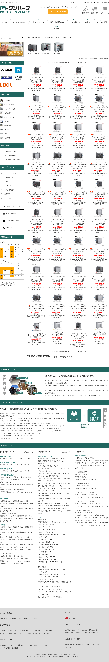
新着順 (106, 58)
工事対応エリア (35, 645)
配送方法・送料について (89, 630)
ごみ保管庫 (36, 630)
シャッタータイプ (25, 630)
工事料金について (38, 21)
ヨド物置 (34, 618)
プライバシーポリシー (91, 632)
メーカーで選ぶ (36, 37)
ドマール (57, 53)
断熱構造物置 (13, 633)
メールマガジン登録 (93, 644)
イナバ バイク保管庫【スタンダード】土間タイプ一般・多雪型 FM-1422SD (36, 335)
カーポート (3, 633)
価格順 (100, 58)
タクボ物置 (12, 618)
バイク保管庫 (45, 53)
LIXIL (20, 618)
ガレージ (23, 633)
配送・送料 (94, 12)
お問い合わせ (105, 12)
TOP (28, 37)
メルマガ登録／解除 (103, 2)
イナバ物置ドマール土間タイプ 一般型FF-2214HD (57, 334)
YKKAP (26, 618)
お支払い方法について (72, 630)
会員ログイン (75, 2)
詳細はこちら (28, 452)
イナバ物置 (3, 618)
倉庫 (29, 633)
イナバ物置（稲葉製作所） (52, 37)
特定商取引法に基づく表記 (73, 632)
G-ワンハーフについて (20, 21)
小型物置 (3, 630)
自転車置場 (36, 633)
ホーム (4, 21)
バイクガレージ (67, 37)
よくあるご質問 (102, 21)
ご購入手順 (74, 21)
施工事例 (56, 27)
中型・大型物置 (13, 630)
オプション (45, 633)
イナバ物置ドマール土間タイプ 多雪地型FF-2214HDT (99, 334)
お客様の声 (87, 21)
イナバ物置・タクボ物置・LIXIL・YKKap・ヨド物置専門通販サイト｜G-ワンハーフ (52, 657)
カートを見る (72, 618)
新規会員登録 (88, 2)
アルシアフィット (33, 53)
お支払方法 (85, 12)
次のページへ (82, 62)
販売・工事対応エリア (57, 21)
